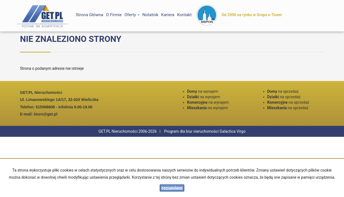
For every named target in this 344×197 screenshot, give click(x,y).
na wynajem (202, 91)
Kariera (167, 14)
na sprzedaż (283, 91)
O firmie (114, 14)
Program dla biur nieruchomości (191, 131)
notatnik (150, 14)
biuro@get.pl (46, 114)
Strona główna (90, 14)
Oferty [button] (132, 14)
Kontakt (184, 14)
